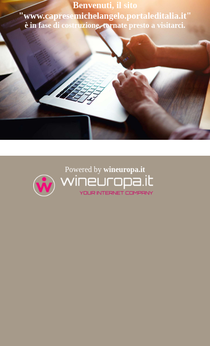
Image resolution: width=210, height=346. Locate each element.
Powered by (105, 169)
